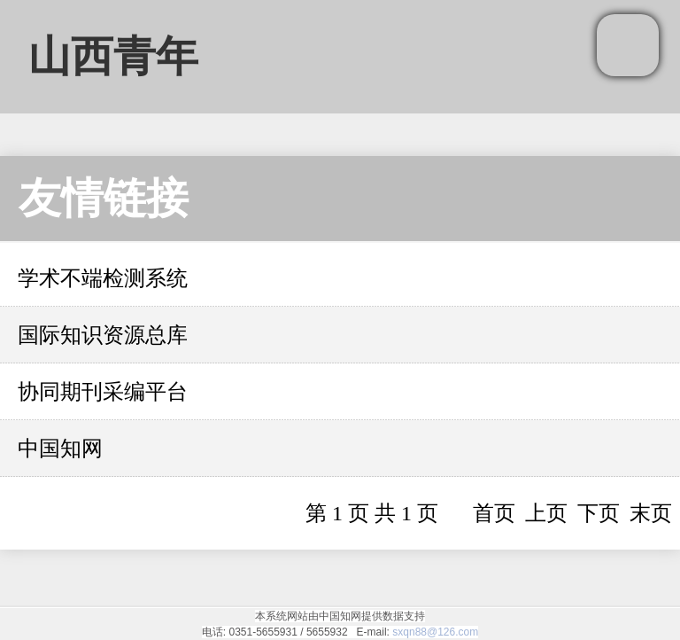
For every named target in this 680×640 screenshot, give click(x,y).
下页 (598, 513)
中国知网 (60, 448)
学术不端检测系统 (103, 278)
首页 (494, 513)
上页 (546, 513)
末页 (651, 513)
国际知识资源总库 (103, 335)
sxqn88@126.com (435, 632)
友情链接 (104, 198)
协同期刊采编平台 (103, 391)
